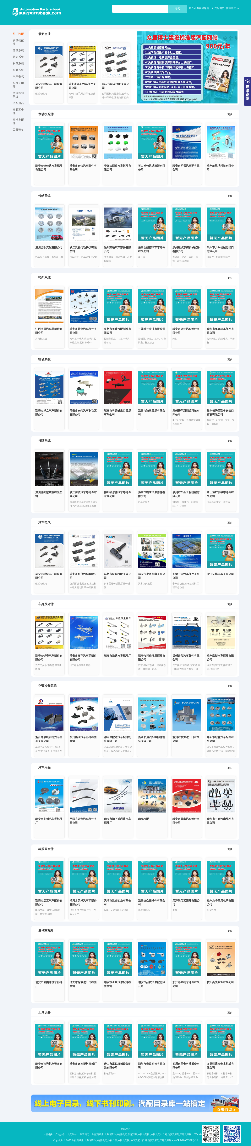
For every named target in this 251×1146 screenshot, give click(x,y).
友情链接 (47, 1134)
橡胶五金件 (18, 111)
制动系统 (18, 63)
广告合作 (60, 1134)
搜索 (177, 8)
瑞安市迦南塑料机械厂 (83, 1063)
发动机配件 (18, 42)
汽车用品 (18, 103)
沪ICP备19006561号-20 (185, 1139)
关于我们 (84, 1134)
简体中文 (231, 8)
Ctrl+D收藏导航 (198, 8)
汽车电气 (18, 76)
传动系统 (18, 50)
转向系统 (18, 56)
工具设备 (18, 129)
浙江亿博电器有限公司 (220, 574)
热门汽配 (18, 33)
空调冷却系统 (18, 95)
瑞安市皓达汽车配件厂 (117, 655)
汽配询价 (217, 8)
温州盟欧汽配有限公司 (48, 247)
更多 (229, 114)
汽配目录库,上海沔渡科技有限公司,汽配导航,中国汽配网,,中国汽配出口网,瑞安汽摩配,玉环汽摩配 (141, 1134)
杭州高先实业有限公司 (220, 982)
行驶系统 (18, 69)
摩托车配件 (18, 121)
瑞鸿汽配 (143, 818)
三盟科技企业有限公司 (151, 329)
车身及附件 (18, 84)
